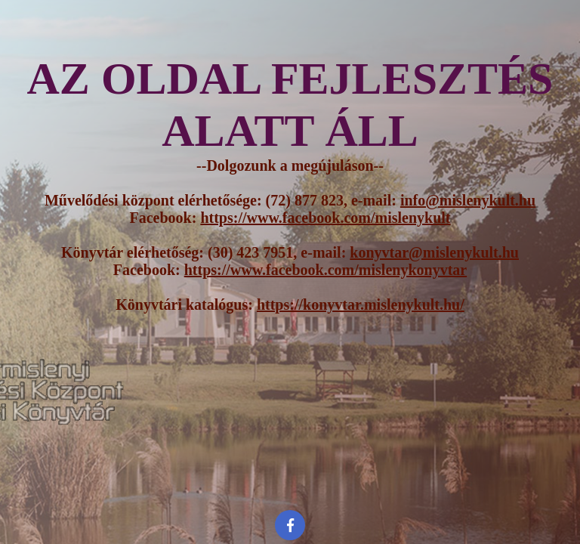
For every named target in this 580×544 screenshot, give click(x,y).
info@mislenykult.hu (467, 200)
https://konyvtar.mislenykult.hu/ (360, 304)
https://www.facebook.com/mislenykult (325, 217)
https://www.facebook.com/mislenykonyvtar (325, 269)
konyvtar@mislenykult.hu (434, 252)
